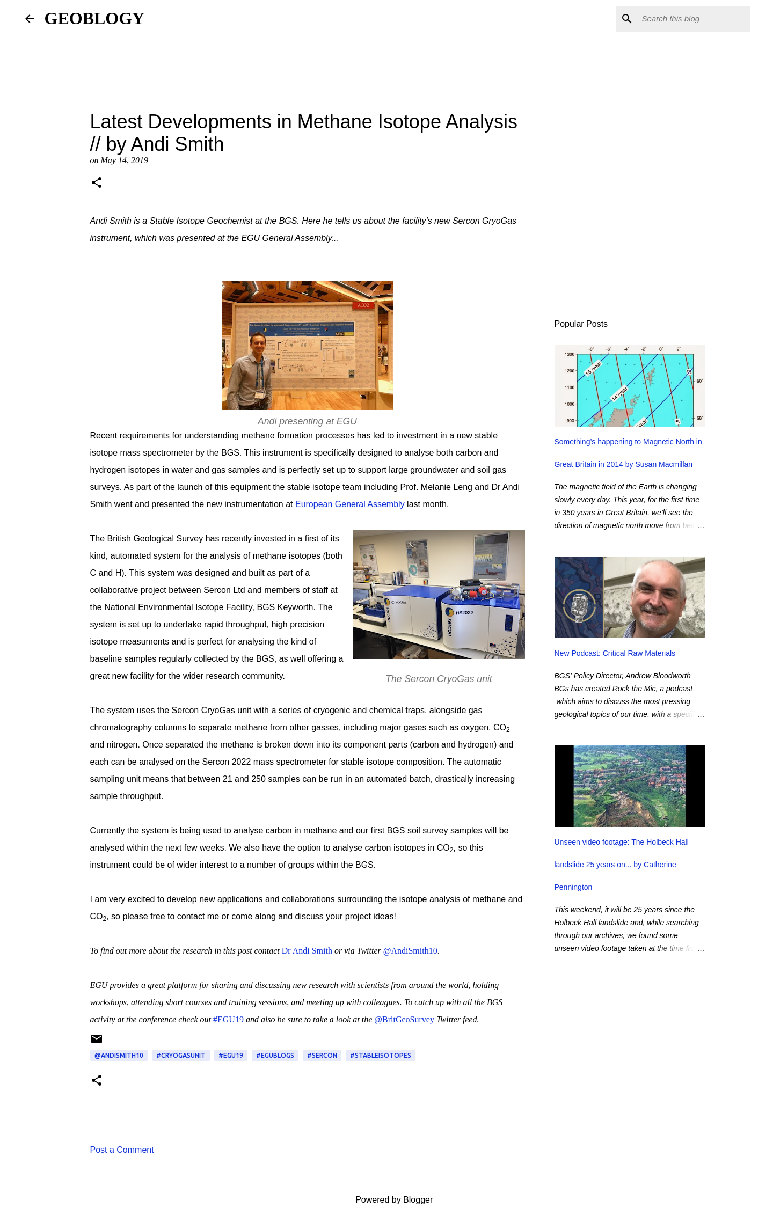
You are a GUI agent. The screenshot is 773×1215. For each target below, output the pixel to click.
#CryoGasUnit (181, 1055)
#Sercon (322, 1055)
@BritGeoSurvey (404, 1019)
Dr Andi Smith (307, 950)
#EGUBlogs (275, 1055)
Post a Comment (122, 1149)
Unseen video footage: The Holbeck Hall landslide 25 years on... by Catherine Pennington (622, 864)
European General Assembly (350, 504)
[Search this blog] (694, 19)
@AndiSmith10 (410, 950)
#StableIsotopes (380, 1055)
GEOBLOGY (95, 18)
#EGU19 (228, 1019)
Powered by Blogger (386, 1199)
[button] (96, 183)
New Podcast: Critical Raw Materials (615, 653)
